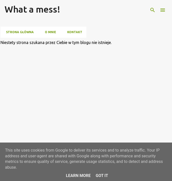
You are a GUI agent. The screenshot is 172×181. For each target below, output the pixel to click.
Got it (102, 175)
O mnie (49, 32)
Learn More (78, 175)
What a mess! (32, 9)
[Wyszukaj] (153, 10)
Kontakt (73, 32)
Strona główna (18, 32)
